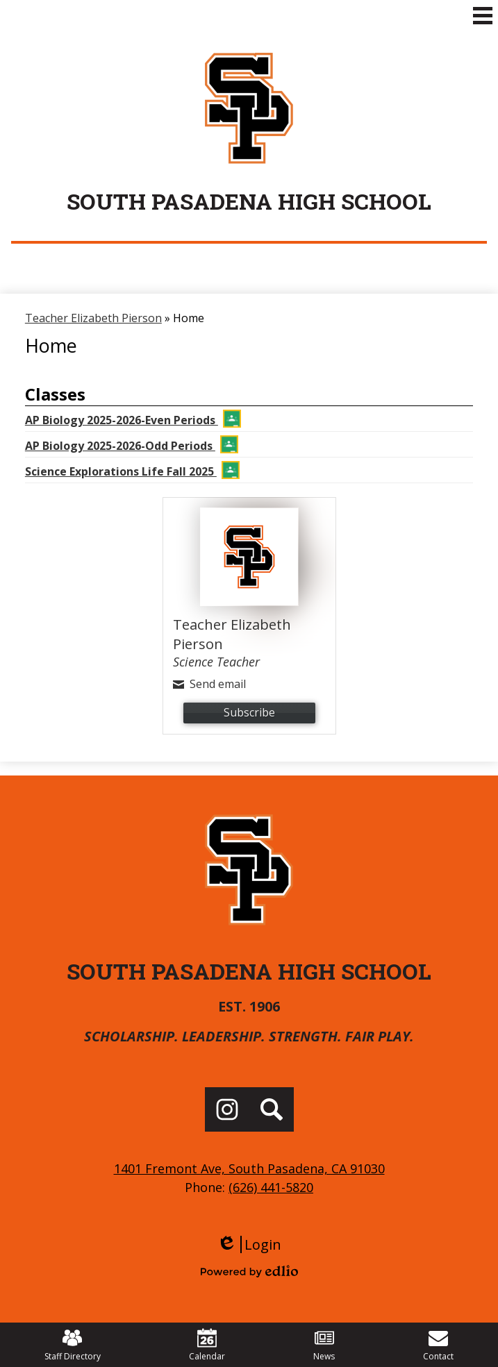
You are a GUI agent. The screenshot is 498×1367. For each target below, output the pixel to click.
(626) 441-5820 (271, 1187)
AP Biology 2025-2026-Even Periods (133, 419)
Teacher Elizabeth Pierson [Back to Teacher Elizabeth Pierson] (93, 318)
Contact (438, 1345)
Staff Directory (72, 1345)
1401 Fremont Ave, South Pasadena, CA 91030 (249, 1168)
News (324, 1345)
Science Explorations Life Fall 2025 (132, 470)
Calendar (207, 1345)
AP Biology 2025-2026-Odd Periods (131, 444)
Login (249, 1244)
